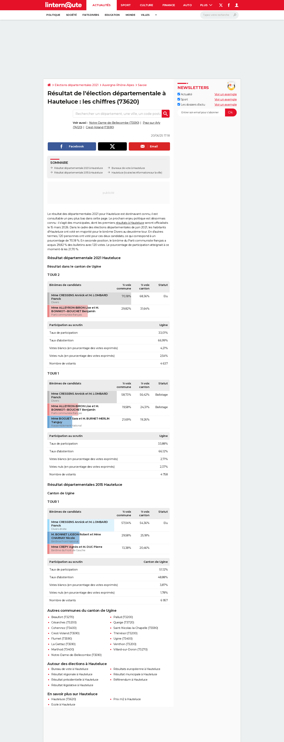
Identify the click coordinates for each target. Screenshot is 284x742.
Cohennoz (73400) (63, 628)
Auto (187, 5)
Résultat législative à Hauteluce (72, 685)
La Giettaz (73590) (63, 644)
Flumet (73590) (61, 638)
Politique (53, 14)
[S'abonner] (207, 112)
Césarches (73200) (64, 622)
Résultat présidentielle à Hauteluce (74, 679)
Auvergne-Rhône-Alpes (118, 85)
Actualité (185, 94)
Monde (130, 14)
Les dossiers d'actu (191, 104)
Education (112, 14)
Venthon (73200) (124, 644)
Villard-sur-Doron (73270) (130, 649)
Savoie (142, 85)
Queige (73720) (123, 622)
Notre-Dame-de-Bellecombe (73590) (114, 123)
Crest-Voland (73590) (100, 127)
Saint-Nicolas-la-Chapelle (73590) (135, 628)
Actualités (101, 5)
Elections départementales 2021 (76, 85)
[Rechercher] (219, 15)
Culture (146, 5)
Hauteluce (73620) (63, 699)
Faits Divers (90, 14)
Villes (145, 14)
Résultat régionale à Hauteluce (71, 674)
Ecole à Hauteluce (63, 704)
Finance (169, 5)
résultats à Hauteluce (130, 223)
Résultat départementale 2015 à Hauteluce (78, 172)
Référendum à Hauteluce (130, 679)
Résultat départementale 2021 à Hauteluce (78, 168)
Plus (206, 5)
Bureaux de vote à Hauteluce (128, 168)
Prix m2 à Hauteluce (127, 699)
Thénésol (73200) (125, 633)
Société (71, 14)
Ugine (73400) (123, 638)
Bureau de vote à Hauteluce (69, 669)
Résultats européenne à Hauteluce (136, 669)
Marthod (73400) (62, 649)
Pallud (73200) (123, 617)
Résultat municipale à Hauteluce (135, 674)
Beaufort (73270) (62, 617)
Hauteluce (117, 172)
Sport (126, 5)
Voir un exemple (226, 94)
